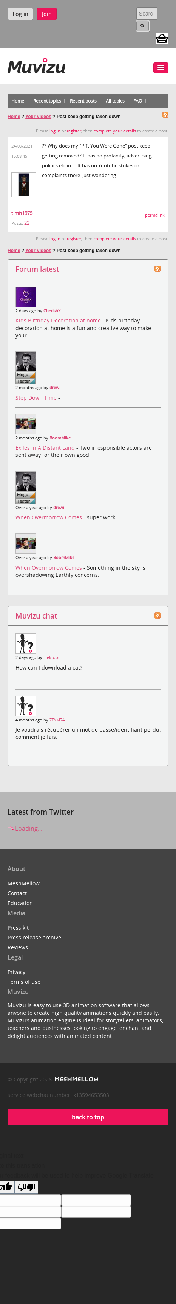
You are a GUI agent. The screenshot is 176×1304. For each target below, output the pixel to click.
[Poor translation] (26, 1187)
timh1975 (21, 213)
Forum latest (37, 269)
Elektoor (51, 657)
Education (20, 903)
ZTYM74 (57, 720)
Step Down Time (36, 397)
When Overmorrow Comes (49, 517)
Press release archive (34, 937)
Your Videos (38, 116)
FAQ (137, 101)
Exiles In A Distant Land (45, 447)
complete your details (115, 131)
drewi (54, 387)
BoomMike (60, 438)
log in (54, 131)
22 (26, 223)
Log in (20, 13)
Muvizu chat (36, 615)
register (74, 131)
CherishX (51, 310)
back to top (88, 1117)
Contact (17, 893)
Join (47, 13)
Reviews (18, 947)
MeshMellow (24, 883)
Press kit (18, 927)
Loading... (25, 828)
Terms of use (24, 981)
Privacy (16, 971)
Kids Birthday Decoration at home (58, 320)
